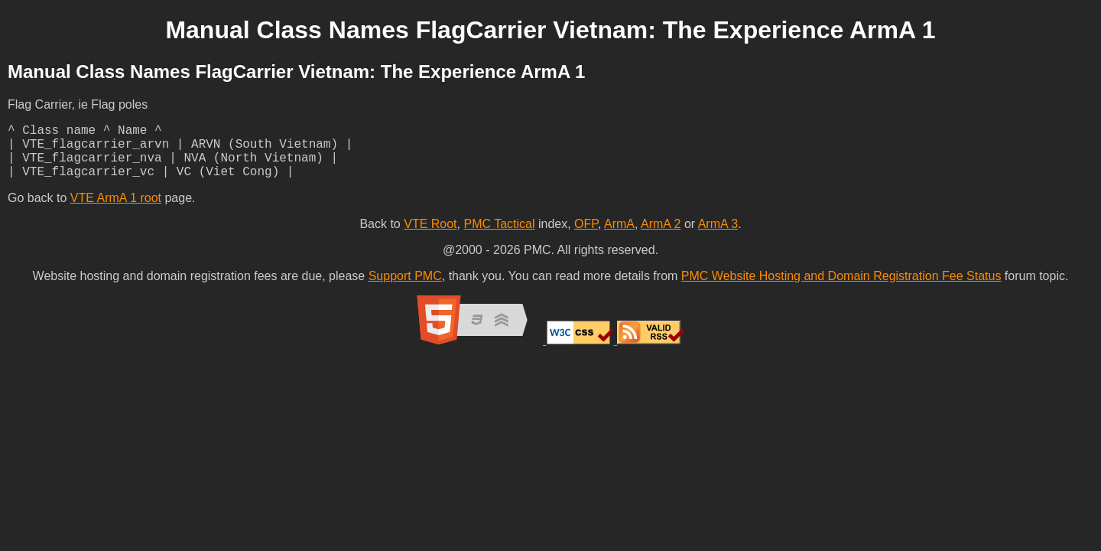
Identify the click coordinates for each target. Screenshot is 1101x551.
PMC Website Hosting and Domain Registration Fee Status (841, 288)
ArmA (619, 236)
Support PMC (405, 288)
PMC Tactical (498, 236)
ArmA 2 (660, 236)
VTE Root (430, 236)
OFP (586, 236)
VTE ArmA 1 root (115, 210)
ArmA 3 (718, 236)
